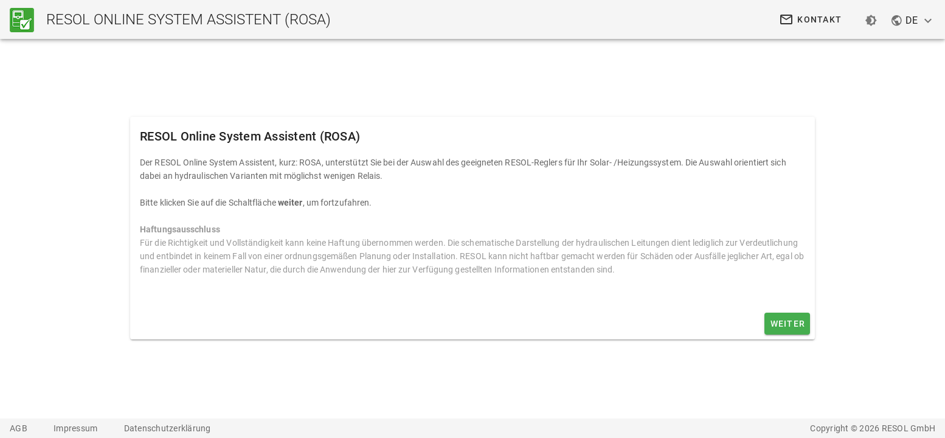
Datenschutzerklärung (167, 428)
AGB (19, 428)
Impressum (77, 428)
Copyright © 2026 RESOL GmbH (872, 428)
